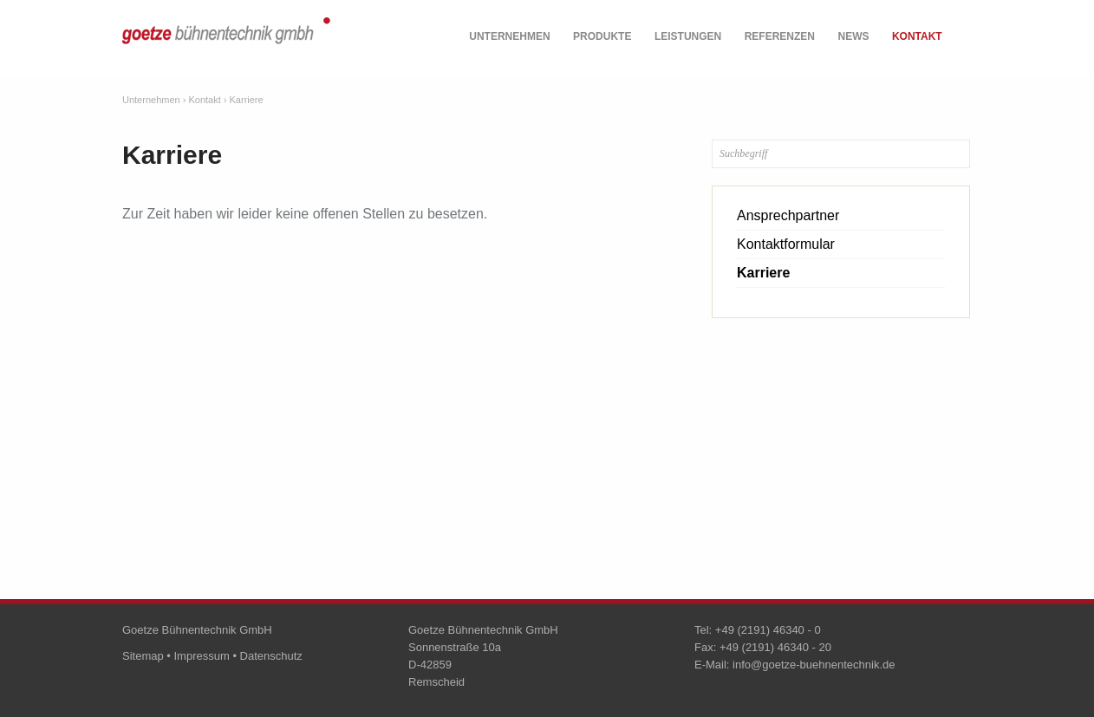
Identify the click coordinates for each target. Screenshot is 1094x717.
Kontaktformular (786, 244)
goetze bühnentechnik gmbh (226, 41)
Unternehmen (509, 36)
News (853, 36)
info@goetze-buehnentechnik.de (814, 664)
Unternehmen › (154, 100)
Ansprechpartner (788, 215)
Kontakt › (207, 100)
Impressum (201, 655)
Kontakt (917, 36)
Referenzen (780, 36)
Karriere (247, 100)
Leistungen (687, 36)
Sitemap (143, 655)
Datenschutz (271, 655)
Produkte (602, 36)
